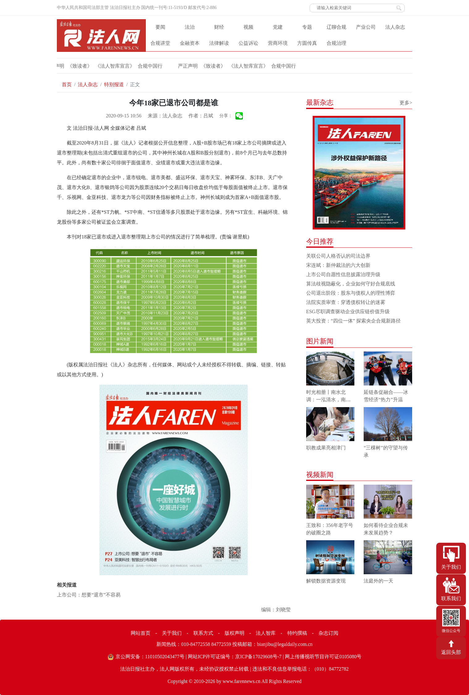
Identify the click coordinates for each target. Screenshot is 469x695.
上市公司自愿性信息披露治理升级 (343, 274)
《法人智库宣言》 (96, 66)
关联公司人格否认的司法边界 (338, 256)
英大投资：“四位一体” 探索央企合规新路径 (353, 320)
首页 (67, 84)
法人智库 (266, 633)
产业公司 (366, 27)
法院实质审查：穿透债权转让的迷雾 (345, 302)
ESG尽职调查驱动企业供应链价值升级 (348, 311)
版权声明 (234, 633)
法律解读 (219, 43)
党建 (278, 27)
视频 (248, 27)
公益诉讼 (248, 43)
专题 (307, 27)
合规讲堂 (160, 43)
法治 (190, 27)
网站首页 (140, 633)
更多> (405, 102)
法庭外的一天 (378, 580)
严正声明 (169, 66)
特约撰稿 (297, 633)
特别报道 (114, 84)
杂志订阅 (328, 633)
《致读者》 (61, 66)
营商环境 (278, 43)
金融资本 (190, 43)
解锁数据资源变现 (326, 580)
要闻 (160, 27)
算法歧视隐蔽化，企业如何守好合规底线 (350, 283)
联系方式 (203, 633)
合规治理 (336, 43)
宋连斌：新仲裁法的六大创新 (338, 265)
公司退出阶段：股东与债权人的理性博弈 (350, 293)
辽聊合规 (336, 27)
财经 (219, 27)
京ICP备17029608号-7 (258, 656)
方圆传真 (307, 43)
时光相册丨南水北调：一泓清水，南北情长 (328, 400)
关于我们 (172, 633)
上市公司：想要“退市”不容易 (88, 594)
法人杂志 (395, 27)
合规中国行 (131, 66)
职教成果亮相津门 (326, 447)
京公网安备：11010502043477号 (150, 656)
